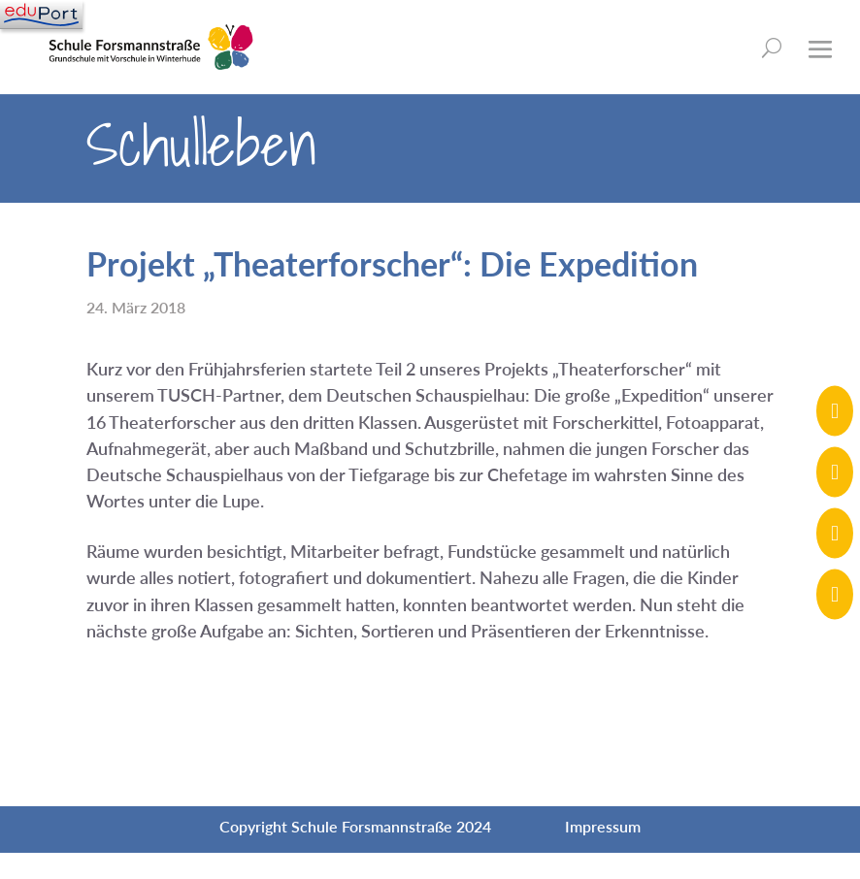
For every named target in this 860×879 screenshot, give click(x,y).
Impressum (603, 826)
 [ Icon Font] (835, 594)
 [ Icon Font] (835, 472)
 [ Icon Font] (835, 533)
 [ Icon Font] (835, 411)
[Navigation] (41, 14)
